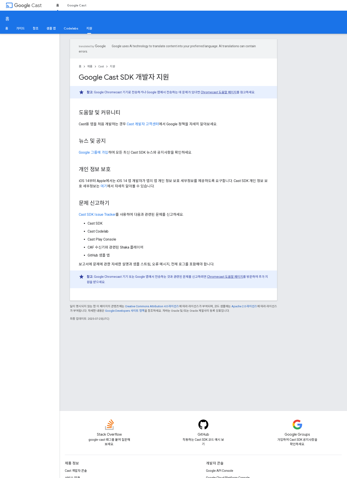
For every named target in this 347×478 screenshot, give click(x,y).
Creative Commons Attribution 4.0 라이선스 (152, 306)
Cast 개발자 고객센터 (143, 124)
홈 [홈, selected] (57, 5)
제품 (90, 66)
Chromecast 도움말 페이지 (219, 92)
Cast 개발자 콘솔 (76, 470)
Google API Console (219, 470)
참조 (36, 28)
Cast (28, 5)
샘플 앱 (51, 28)
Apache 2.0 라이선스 (244, 306)
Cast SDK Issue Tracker (97, 214)
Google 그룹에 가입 (93, 152)
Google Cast (76, 5)
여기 (103, 186)
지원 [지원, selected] (89, 28)
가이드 (20, 28)
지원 (112, 66)
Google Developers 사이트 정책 (125, 310)
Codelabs (71, 28)
